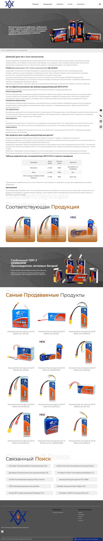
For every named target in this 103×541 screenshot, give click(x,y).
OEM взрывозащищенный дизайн (24, 486)
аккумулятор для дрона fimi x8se (73, 479)
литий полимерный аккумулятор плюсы (27, 479)
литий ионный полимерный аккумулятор (75, 466)
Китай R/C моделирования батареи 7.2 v (26, 493)
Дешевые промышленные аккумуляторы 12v (28, 473)
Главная (3, 50)
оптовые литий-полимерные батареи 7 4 (75, 473)
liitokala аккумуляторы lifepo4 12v (71, 486)
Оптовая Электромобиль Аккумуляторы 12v (28, 466)
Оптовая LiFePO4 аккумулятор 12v (74, 493)
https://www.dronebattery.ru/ (16, 79)
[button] (94, 227)
